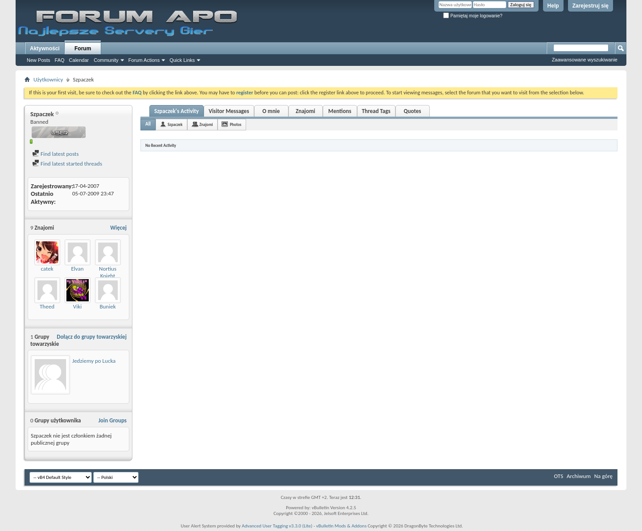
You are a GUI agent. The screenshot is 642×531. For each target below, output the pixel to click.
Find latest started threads (67, 163)
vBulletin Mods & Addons (341, 526)
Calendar (79, 60)
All (148, 124)
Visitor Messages (229, 111)
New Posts (38, 60)
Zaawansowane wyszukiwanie (584, 59)
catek (47, 268)
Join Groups (113, 420)
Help (553, 6)
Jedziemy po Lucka (93, 360)
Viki (77, 306)
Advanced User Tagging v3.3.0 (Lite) (277, 526)
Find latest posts (55, 153)
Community (106, 60)
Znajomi (305, 111)
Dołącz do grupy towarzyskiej (92, 336)
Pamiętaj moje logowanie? (472, 15)
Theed (47, 306)
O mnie (271, 111)
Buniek (107, 306)
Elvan (77, 268)
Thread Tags (376, 111)
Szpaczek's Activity (176, 111)
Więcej (118, 227)
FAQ (60, 60)
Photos (235, 124)
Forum (82, 48)
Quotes (412, 111)
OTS (559, 476)
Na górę (603, 476)
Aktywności (45, 48)
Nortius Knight (107, 272)
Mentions (339, 111)
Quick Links (182, 60)
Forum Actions (144, 60)
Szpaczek (175, 124)
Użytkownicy (48, 79)
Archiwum (579, 476)
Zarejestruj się (590, 6)
